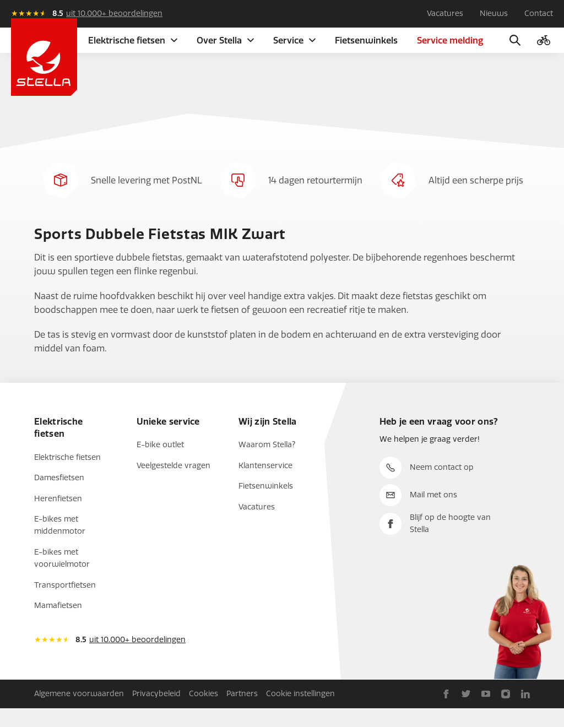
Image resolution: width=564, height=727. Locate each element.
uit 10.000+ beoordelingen (114, 13)
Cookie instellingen (300, 712)
